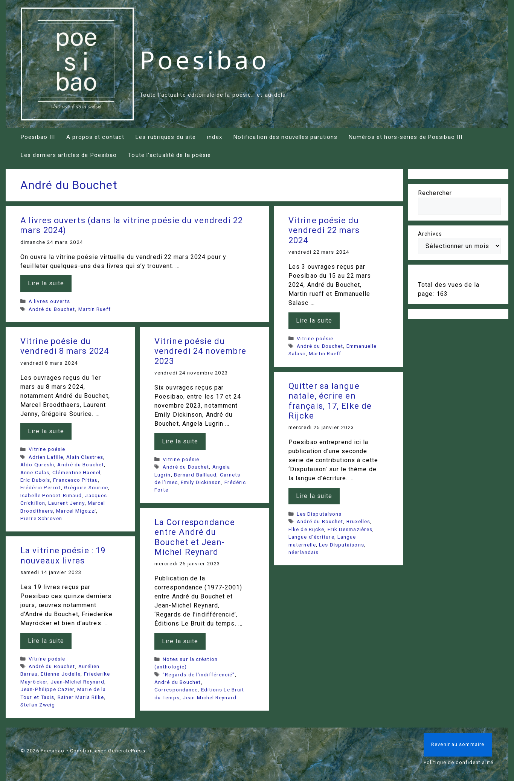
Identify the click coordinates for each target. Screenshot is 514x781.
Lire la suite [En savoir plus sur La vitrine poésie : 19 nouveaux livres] (46, 640)
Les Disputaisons (319, 514)
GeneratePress (126, 751)
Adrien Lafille (46, 457)
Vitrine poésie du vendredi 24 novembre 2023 (200, 351)
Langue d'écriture (311, 537)
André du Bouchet (52, 309)
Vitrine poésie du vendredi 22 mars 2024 (324, 230)
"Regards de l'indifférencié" (199, 674)
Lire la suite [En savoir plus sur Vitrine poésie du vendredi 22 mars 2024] (314, 320)
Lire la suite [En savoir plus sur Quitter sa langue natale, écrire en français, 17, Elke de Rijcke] (314, 495)
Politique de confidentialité (458, 762)
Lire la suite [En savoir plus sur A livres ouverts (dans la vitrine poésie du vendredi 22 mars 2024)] (46, 283)
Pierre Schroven (41, 518)
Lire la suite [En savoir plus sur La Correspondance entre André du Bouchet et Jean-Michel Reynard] (180, 641)
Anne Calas (34, 472)
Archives (430, 234)
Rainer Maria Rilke (81, 697)
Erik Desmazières (350, 529)
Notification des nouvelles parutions (285, 137)
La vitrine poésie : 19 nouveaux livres (62, 555)
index (214, 137)
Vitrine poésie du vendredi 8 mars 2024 (64, 346)
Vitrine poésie (315, 338)
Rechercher (435, 192)
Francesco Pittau (75, 480)
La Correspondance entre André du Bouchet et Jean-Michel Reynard (194, 537)
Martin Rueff (94, 309)
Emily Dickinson (201, 482)
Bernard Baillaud (195, 475)
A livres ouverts (49, 301)
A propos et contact (95, 137)
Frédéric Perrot (40, 487)
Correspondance (176, 690)
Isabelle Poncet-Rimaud (51, 495)
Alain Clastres (84, 457)
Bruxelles (358, 521)
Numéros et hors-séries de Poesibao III (405, 137)
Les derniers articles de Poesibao (69, 155)
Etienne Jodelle (61, 674)
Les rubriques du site (166, 137)
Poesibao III (38, 137)
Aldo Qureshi (37, 464)
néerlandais (303, 552)
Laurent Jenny (66, 503)
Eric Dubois (35, 480)
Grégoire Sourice (86, 487)
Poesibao (204, 59)
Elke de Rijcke (306, 529)
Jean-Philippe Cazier (47, 689)
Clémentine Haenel (76, 472)
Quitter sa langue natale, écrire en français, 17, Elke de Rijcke (330, 400)
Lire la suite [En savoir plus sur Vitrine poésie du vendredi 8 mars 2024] (46, 431)
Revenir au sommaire (457, 744)
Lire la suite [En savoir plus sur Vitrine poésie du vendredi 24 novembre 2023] (180, 441)
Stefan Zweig (37, 705)
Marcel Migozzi (76, 511)
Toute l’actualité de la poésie (169, 155)
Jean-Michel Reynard (209, 697)
